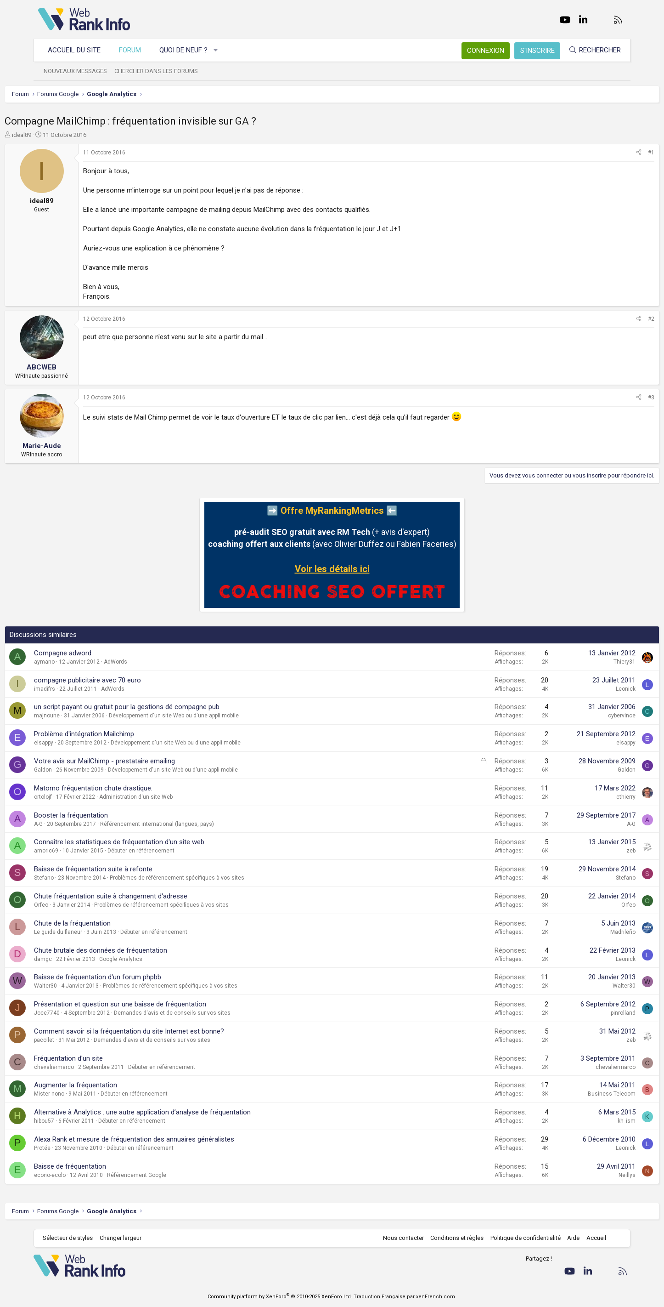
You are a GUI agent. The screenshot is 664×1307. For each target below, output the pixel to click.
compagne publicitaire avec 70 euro (121, 680)
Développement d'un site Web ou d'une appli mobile (207, 715)
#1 (617, 152)
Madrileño (589, 932)
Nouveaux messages (80, 71)
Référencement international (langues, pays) (191, 824)
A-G (72, 824)
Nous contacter (398, 1237)
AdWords (149, 662)
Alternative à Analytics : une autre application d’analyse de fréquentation (176, 1112)
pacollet (78, 1040)
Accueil (592, 1237)
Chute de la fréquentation (106, 923)
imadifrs (78, 689)
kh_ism (593, 1121)
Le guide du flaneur (92, 932)
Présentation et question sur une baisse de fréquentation (154, 1004)
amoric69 (80, 850)
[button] (221, 50)
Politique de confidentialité (521, 1237)
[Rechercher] (590, 50)
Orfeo (75, 905)
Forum (135, 50)
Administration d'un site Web (169, 797)
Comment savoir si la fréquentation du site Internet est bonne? (163, 1031)
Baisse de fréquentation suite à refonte (127, 869)
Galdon (76, 770)
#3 (617, 397)
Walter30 (79, 986)
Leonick (592, 689)
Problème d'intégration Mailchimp (118, 734)
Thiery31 (591, 662)
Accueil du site (78, 50)
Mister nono (83, 1094)
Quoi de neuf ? (188, 50)
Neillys (593, 1175)
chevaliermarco (87, 1067)
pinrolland (589, 1013)
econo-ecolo (83, 1175)
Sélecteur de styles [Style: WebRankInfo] (72, 1237)
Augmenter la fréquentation (109, 1085)
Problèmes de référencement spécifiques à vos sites (210, 878)
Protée (76, 1148)
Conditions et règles (452, 1237)
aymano (78, 662)
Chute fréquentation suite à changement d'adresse (144, 896)
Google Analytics (154, 959)
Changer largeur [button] (125, 1237)
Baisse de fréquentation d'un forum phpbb (131, 977)
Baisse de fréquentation (104, 1166)
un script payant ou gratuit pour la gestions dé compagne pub (160, 707)
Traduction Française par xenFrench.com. (405, 1297)
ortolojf (76, 797)
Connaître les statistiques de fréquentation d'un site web (153, 842)
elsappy (77, 742)
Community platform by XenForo (280, 1297)
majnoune (80, 715)
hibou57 (78, 1121)
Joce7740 (80, 1013)
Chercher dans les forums (161, 71)
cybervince (588, 715)
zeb (597, 850)
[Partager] (605, 153)
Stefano (77, 878)
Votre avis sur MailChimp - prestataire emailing (138, 761)
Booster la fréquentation (104, 815)
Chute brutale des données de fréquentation (134, 950)
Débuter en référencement (174, 850)
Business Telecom (578, 1094)
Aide (569, 1237)
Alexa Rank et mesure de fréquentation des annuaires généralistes (168, 1139)
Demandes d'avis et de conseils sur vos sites (205, 1013)
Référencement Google (170, 1175)
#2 (617, 319)
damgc (76, 959)
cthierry (592, 797)
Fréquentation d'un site (102, 1058)
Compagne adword (96, 653)
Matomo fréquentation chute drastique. (127, 788)
